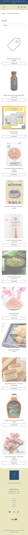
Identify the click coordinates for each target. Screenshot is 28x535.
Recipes (14, 502)
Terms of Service (7, 530)
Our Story (14, 500)
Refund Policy (21, 530)
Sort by (4, 21)
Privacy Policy (14, 530)
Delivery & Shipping (14, 532)
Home (3, 13)
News (14, 504)
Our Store (14, 506)
